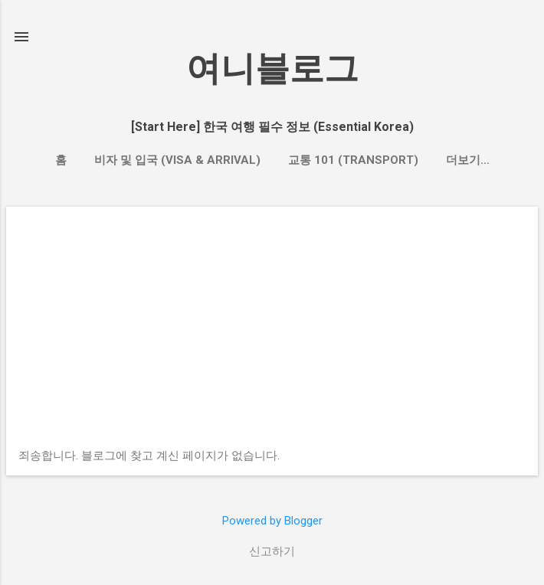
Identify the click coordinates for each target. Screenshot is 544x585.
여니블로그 (272, 68)
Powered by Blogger (272, 521)
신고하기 (272, 551)
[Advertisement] (272, 334)
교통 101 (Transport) (353, 160)
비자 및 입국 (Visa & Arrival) (177, 160)
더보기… (468, 160)
